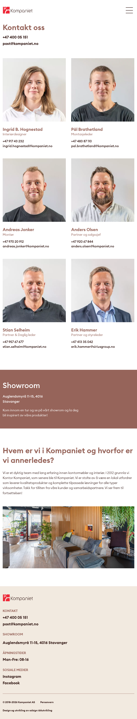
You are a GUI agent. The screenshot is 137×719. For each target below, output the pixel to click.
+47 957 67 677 (13, 341)
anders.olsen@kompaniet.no (92, 246)
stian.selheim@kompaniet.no (24, 346)
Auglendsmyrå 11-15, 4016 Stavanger (35, 642)
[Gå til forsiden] (18, 10)
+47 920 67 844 (82, 241)
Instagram (12, 676)
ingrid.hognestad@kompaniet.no (27, 146)
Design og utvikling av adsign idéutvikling (27, 710)
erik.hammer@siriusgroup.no (93, 346)
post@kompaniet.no (20, 44)
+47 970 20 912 (13, 241)
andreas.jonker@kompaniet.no (26, 246)
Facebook (11, 683)
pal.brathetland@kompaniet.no (95, 146)
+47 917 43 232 (13, 141)
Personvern (47, 702)
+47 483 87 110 (81, 141)
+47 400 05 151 (15, 37)
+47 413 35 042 (82, 341)
